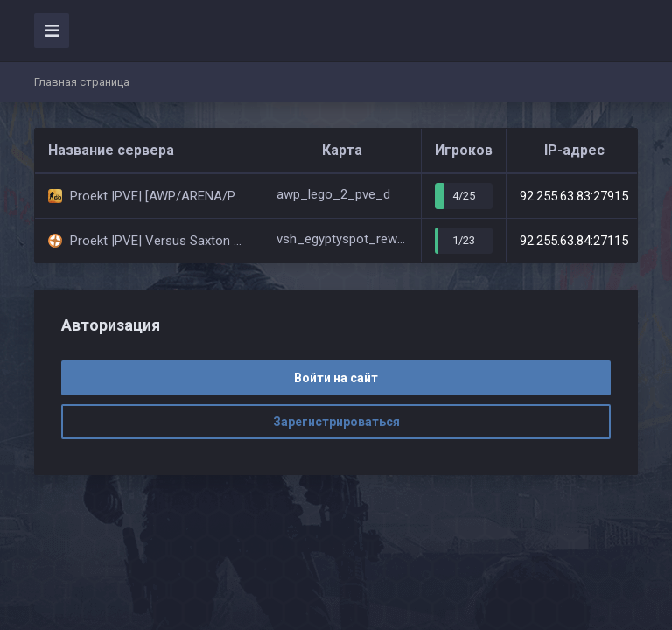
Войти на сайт (336, 378)
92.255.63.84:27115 (574, 240)
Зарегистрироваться (336, 422)
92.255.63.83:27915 (574, 196)
